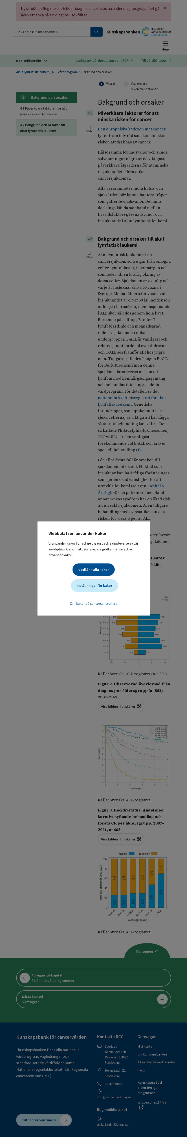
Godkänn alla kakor (93, 569)
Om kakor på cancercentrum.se (93, 603)
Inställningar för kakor (94, 585)
